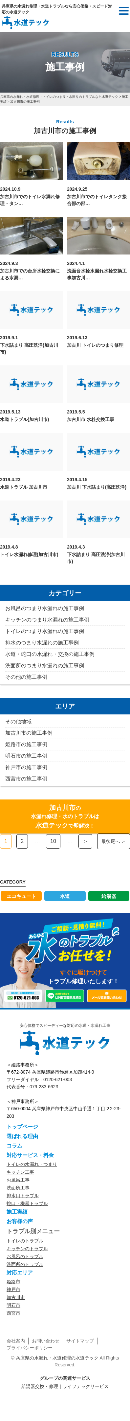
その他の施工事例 (26, 677)
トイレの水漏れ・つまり (32, 1164)
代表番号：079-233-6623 (32, 1086)
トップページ (22, 1127)
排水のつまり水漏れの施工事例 (42, 642)
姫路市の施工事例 (26, 744)
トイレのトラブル (25, 1240)
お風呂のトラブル (25, 1256)
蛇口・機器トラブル (27, 1203)
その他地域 (18, 721)
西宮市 (13, 1313)
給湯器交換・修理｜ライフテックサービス (65, 1386)
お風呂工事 (18, 1180)
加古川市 (16, 1297)
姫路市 (13, 1281)
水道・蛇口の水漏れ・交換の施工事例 (50, 654)
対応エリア (20, 1272)
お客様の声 (20, 1221)
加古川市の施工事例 (29, 733)
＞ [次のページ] (85, 841)
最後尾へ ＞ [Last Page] (113, 841)
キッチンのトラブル (27, 1248)
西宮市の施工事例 (26, 778)
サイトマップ (80, 1340)
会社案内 (16, 1340)
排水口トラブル (23, 1195)
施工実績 (17, 1212)
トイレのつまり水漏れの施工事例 (44, 631)
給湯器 (108, 896)
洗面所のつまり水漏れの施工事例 (44, 665)
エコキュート (21, 896)
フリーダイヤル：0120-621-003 (39, 1079)
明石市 (13, 1305)
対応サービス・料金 (30, 1155)
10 (53, 841)
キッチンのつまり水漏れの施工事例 (47, 620)
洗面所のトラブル (25, 1264)
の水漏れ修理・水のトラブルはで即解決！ (65, 816)
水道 (65, 896)
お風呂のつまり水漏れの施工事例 (44, 608)
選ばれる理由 (22, 1136)
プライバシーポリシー (30, 1347)
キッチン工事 (20, 1172)
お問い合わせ (45, 1340)
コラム (14, 1146)
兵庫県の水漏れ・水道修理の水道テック (57, 1357)
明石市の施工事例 (26, 756)
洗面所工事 (18, 1187)
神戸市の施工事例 (26, 767)
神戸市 (13, 1289)
